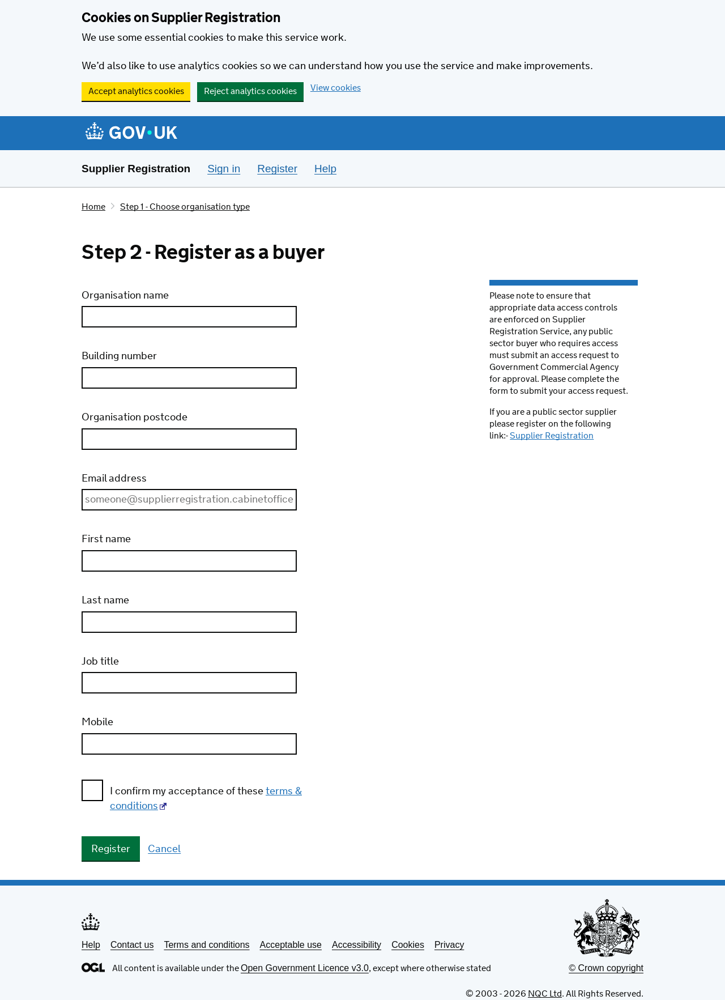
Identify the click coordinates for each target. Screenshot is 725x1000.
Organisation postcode (134, 417)
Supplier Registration (136, 169)
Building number (119, 356)
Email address (114, 478)
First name (106, 539)
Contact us (131, 945)
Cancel (164, 849)
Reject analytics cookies (250, 91)
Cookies (407, 945)
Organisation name (125, 295)
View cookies (335, 88)
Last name (105, 600)
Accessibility (356, 945)
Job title (100, 661)
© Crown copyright (606, 968)
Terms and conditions (206, 945)
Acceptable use (291, 945)
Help (91, 945)
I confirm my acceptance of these (206, 799)
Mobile (97, 722)
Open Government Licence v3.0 (305, 968)
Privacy (449, 945)
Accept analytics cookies (136, 91)
